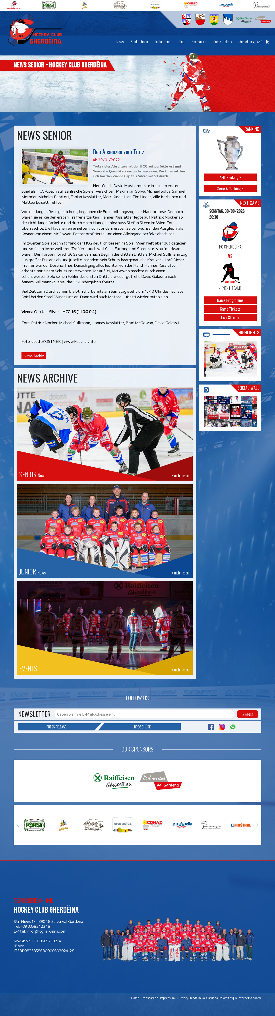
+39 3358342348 (35, 926)
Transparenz (149, 998)
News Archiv (34, 355)
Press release (70, 726)
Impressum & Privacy (174, 998)
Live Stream (230, 317)
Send (247, 714)
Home (135, 998)
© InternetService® (247, 998)
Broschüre (127, 726)
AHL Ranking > (230, 177)
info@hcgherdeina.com (46, 931)
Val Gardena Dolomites (216, 998)
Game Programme (230, 300)
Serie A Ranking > (230, 188)
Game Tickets (230, 309)
